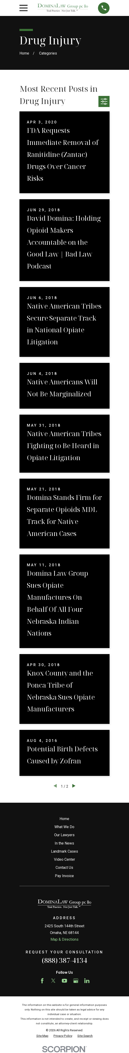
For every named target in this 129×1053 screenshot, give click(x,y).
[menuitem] (42, 1036)
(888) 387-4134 (64, 960)
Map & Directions (64, 939)
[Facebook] (42, 980)
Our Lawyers (64, 835)
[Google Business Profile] (75, 980)
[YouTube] (64, 980)
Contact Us (64, 867)
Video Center (64, 859)
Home (64, 819)
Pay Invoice (64, 876)
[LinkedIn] (86, 980)
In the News (64, 843)
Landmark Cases (64, 851)
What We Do (64, 827)
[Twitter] (53, 980)
